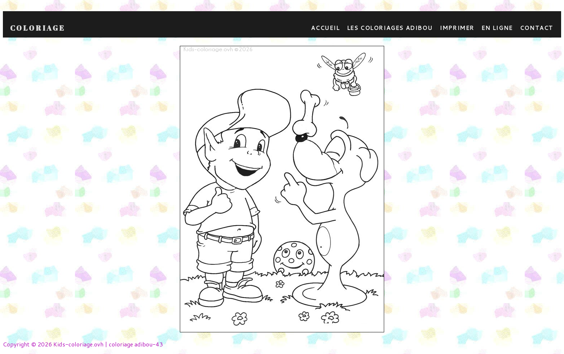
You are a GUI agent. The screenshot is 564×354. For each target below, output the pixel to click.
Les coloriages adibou (390, 27)
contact (536, 27)
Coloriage (37, 28)
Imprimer (457, 27)
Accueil (325, 27)
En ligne (497, 27)
